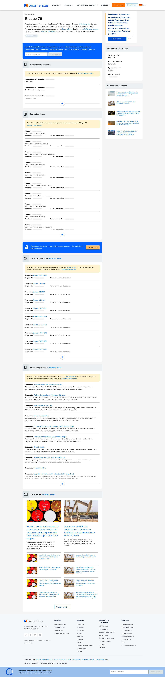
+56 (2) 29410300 (48, 31)
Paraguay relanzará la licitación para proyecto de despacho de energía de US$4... (127, 93)
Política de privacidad (47, 663)
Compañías (80, 627)
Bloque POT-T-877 (40, 275)
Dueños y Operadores (106, 632)
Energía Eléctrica (127, 624)
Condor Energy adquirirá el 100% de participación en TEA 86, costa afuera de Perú (49, 594)
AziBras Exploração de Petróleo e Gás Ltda (49, 395)
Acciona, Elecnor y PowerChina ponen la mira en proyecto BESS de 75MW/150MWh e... (128, 123)
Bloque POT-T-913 (39, 308)
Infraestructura (127, 633)
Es (141, 5)
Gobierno (102, 644)
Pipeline (79, 651)
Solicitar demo (118, 5)
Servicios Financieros (106, 638)
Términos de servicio (31, 663)
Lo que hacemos (59, 624)
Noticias (79, 633)
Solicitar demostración (85, 73)
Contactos (80, 630)
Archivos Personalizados (85, 645)
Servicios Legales (105, 641)
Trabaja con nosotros (61, 633)
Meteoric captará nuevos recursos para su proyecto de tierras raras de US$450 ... (128, 113)
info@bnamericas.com (91, 29)
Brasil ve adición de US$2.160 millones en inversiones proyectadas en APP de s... (127, 133)
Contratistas (103, 626)
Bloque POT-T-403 (40, 341)
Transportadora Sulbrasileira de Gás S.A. (48, 384)
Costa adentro (67, 29)
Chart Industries (39, 447)
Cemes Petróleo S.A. (41, 416)
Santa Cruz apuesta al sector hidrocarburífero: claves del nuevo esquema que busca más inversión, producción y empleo (43, 532)
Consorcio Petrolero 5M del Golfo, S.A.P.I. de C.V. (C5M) (54, 426)
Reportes (80, 639)
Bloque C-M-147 (39, 292)
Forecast (80, 636)
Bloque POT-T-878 (40, 333)
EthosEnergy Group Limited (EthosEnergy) (49, 457)
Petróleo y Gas (84, 24)
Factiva (79, 642)
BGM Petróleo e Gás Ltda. (43, 405)
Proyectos (80, 624)
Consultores (103, 635)
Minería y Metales (128, 627)
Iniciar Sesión (131, 5)
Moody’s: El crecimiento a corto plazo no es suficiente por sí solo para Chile (49, 556)
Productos (67, 5)
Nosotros (55, 5)
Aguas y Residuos (128, 636)
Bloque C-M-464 (39, 300)
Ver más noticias (62, 607)
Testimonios (58, 630)
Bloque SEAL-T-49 (40, 325)
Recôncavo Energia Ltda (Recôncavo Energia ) (50, 437)
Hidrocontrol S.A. (40, 468)
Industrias (104, 5)
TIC (123, 642)
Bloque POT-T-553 (40, 316)
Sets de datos (81, 648)
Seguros (102, 647)
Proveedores (103, 629)
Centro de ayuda (61, 663)
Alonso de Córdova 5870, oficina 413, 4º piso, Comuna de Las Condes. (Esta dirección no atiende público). (72, 659)
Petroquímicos (127, 639)
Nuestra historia (59, 627)
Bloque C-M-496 (39, 284)
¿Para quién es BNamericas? (86, 5)
